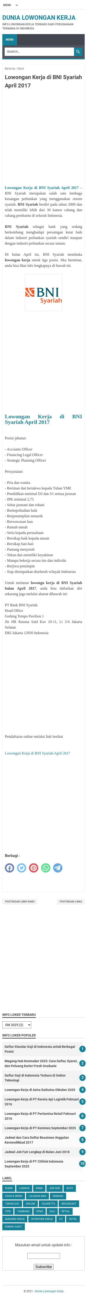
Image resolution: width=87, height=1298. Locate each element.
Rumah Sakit (13, 1226)
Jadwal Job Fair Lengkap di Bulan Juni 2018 (37, 1152)
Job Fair (54, 1188)
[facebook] (9, 868)
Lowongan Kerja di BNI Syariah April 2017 (42, 188)
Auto (69, 1188)
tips (8, 1211)
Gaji (52, 1211)
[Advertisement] (43, 137)
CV (60, 1219)
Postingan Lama (71, 901)
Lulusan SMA (37, 1196)
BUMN (9, 1188)
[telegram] (57, 868)
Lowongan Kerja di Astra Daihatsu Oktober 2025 (40, 1090)
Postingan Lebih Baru (20, 901)
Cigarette (48, 1203)
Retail (65, 1211)
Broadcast (68, 1203)
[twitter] (21, 868)
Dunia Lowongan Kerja (39, 17)
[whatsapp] (45, 868)
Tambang (23, 1211)
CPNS (39, 1211)
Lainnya (24, 1188)
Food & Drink (13, 1196)
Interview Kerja (42, 1219)
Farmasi (58, 1196)
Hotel (73, 1219)
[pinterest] (33, 868)
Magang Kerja (15, 1219)
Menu (10, 39)
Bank (39, 1188)
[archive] (16, 1024)
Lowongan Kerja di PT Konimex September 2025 (40, 1128)
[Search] (39, 52)
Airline (30, 1203)
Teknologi (12, 1203)
